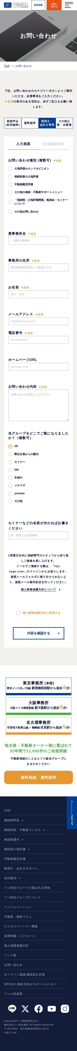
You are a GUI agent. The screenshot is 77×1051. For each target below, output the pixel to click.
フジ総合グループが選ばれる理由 (27, 887)
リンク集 (10, 955)
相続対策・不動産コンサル (22, 829)
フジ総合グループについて (22, 897)
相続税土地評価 (15, 849)
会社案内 (10, 878)
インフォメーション (18, 907)
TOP (7, 66)
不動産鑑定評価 (15, 858)
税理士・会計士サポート (21, 868)
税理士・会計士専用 (47, 123)
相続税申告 (12, 820)
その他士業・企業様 (64, 123)
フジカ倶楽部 (13, 993)
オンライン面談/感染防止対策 (24, 974)
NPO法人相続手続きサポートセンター (30, 984)
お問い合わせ (13, 964)
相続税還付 (12, 839)
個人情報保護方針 (16, 945)
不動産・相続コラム (18, 916)
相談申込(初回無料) (13, 123)
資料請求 (30, 123)
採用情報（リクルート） (21, 936)
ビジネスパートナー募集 (21, 926)
